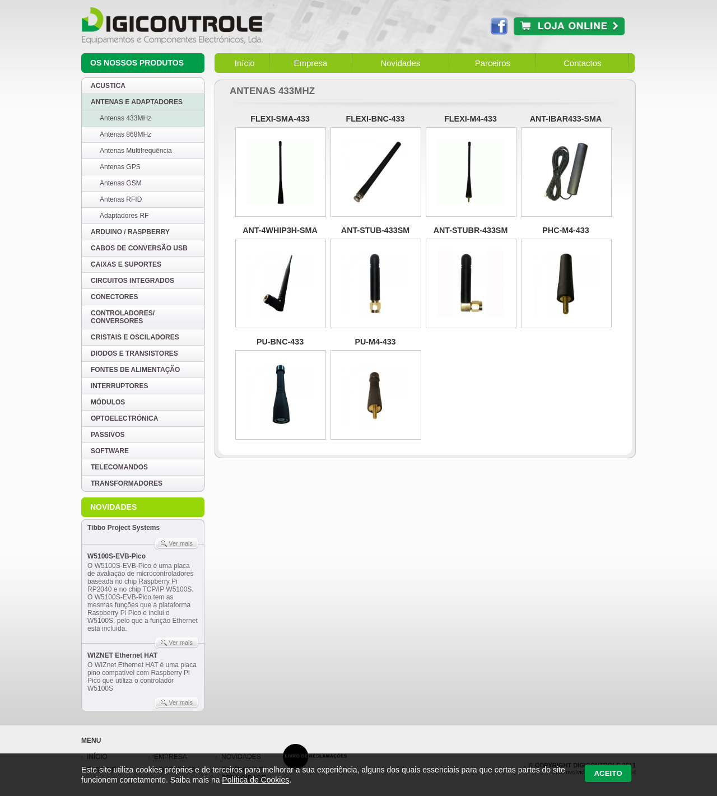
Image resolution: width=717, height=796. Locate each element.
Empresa (310, 63)
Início (245, 63)
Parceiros (492, 63)
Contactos (583, 63)
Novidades (400, 63)
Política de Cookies (255, 779)
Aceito (608, 773)
